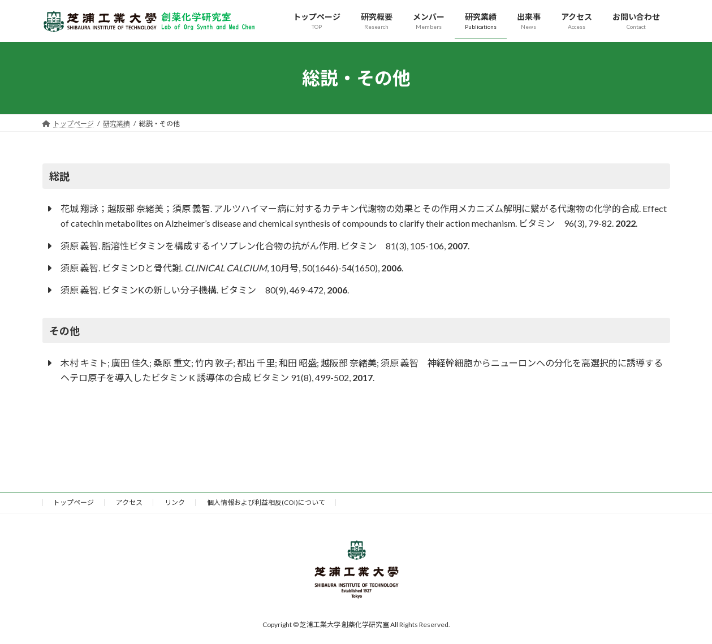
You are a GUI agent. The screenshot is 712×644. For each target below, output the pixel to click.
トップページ (73, 502)
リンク (175, 502)
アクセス (129, 502)
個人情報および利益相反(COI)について (266, 502)
